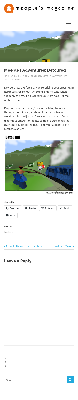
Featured (36, 76)
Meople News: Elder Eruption (24, 245)
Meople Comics (13, 79)
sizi (25, 76)
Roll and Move (63, 245)
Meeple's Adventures (55, 76)
